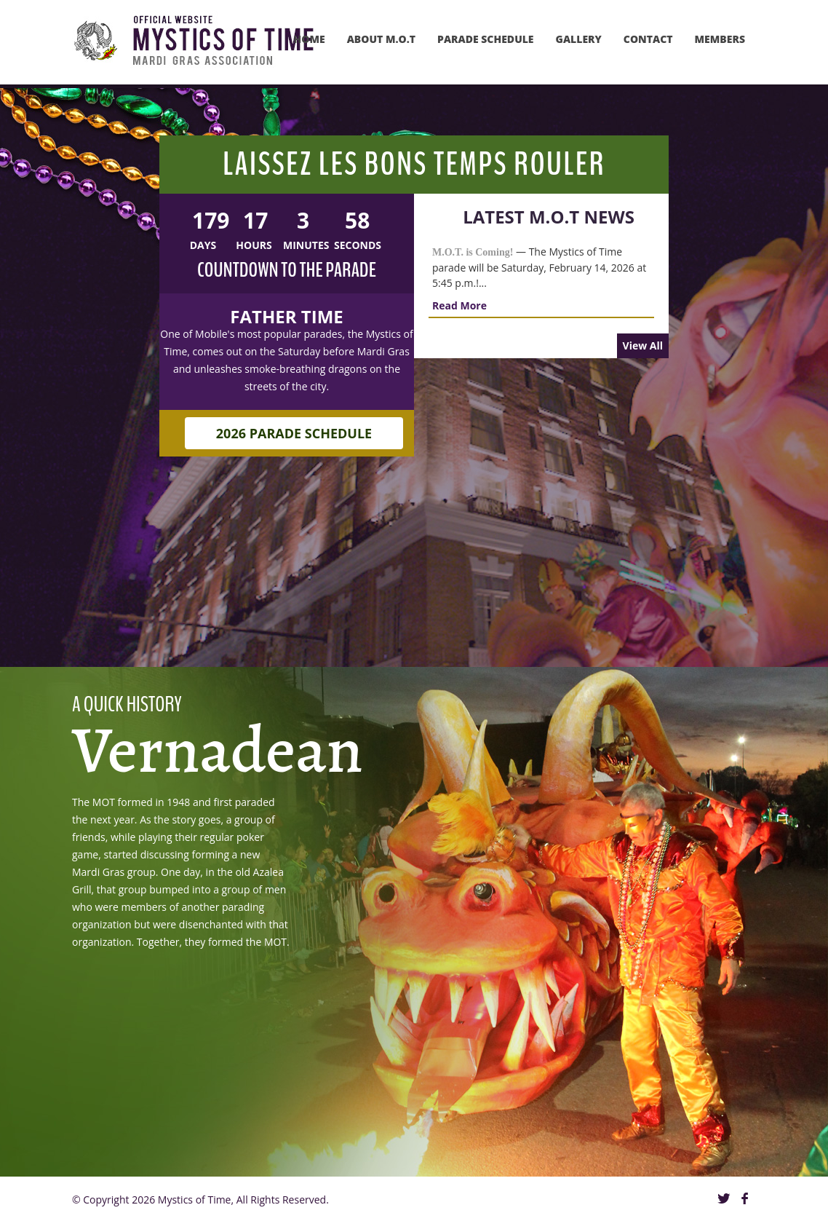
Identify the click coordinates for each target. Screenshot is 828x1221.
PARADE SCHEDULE (485, 39)
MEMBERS (720, 39)
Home (309, 39)
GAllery (579, 39)
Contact (648, 39)
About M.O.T (381, 39)
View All (643, 345)
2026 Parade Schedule (294, 415)
